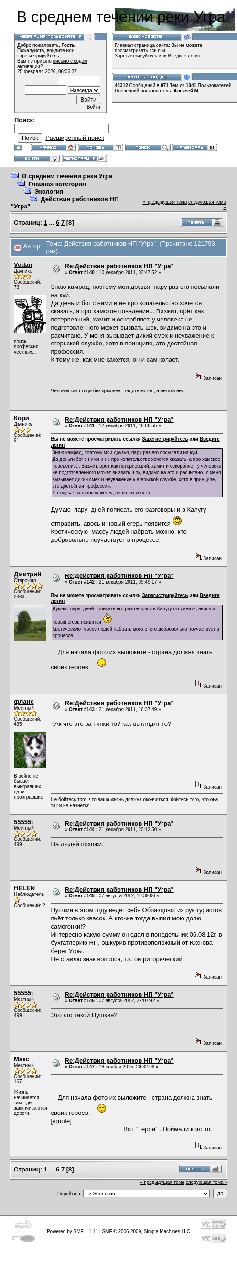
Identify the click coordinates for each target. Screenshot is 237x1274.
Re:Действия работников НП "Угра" (119, 266)
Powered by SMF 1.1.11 (72, 1231)
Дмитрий (27, 574)
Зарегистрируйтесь (136, 55)
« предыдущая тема (164, 202)
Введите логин (184, 55)
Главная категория (57, 183)
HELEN (24, 888)
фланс (24, 701)
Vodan (23, 264)
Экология (48, 191)
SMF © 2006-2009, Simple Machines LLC (146, 1231)
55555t (23, 822)
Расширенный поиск (74, 137)
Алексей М (185, 90)
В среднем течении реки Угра (67, 176)
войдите (56, 50)
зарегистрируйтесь (38, 55)
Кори (21, 418)
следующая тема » (206, 1182)
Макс (21, 1059)
